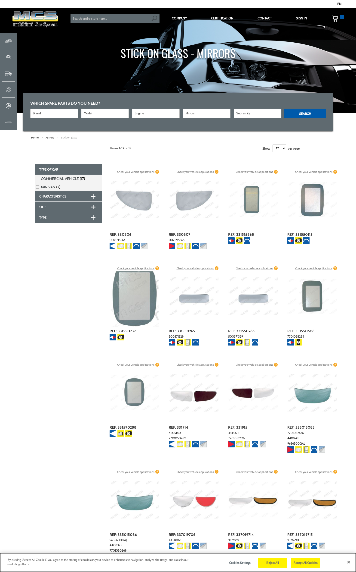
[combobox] (115, 18)
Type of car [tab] (48, 169)
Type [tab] (42, 218)
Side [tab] (42, 207)
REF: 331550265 (182, 331)
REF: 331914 (178, 427)
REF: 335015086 (123, 534)
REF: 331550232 (123, 331)
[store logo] (35, 20)
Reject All (272, 563)
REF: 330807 (179, 234)
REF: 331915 (237, 427)
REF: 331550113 (300, 234)
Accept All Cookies (305, 563)
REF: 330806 (120, 234)
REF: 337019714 (241, 534)
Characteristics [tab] (52, 196)
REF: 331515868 (241, 234)
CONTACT (265, 18)
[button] (341, 4)
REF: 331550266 (241, 331)
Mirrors (50, 137)
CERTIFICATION (222, 18)
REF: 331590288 (123, 427)
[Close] (349, 562)
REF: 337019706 (182, 534)
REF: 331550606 (300, 331)
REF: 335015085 (301, 427)
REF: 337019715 (300, 534)
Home (35, 137)
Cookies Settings (239, 563)
